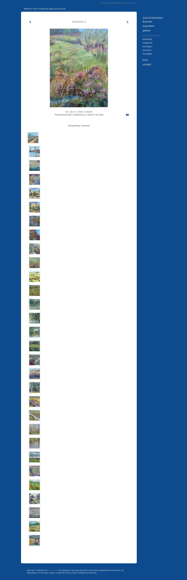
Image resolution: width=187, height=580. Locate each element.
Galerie (146, 30)
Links (145, 59)
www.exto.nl (52, 570)
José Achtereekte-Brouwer (112, 3)
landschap (147, 39)
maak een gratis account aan (52, 9)
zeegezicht (147, 43)
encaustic (147, 50)
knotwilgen (147, 46)
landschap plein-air (151, 35)
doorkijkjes (147, 54)
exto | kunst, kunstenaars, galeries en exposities (29, 3)
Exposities (148, 26)
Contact (147, 64)
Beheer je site (30, 9)
